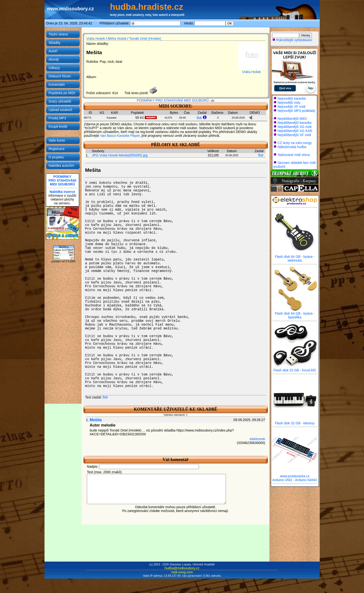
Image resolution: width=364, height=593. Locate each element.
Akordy (54, 59)
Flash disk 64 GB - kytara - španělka (295, 313)
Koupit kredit (58, 126)
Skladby (55, 43)
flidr (199, 118)
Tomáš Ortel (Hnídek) (145, 38)
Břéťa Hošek (117, 38)
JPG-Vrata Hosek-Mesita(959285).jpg (120, 155)
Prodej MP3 (57, 118)
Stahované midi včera (293, 155)
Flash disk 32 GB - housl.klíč (295, 368)
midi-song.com (182, 572)
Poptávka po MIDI (62, 93)
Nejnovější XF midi (291, 107)
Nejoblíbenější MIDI (292, 119)
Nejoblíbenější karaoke (294, 123)
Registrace (57, 149)
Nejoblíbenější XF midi (294, 135)
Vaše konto (57, 140)
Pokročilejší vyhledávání (292, 40)
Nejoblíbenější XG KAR (294, 131)
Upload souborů (60, 110)
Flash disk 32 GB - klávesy (295, 421)
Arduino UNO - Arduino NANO (294, 480)
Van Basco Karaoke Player (120, 136)
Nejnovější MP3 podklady (296, 111)
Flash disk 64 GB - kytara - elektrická (295, 257)
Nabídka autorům (61, 165)
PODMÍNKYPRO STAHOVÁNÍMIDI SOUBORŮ (62, 180)
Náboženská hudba (291, 147)
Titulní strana (58, 34)
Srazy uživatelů (60, 101)
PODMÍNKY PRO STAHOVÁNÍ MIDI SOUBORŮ (173, 100)
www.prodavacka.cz (295, 474)
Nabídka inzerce (62, 192)
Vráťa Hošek (95, 38)
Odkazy (54, 68)
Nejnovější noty (288, 102)
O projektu (56, 157)
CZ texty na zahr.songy (294, 143)
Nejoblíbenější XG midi (294, 127)
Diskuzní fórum (60, 76)
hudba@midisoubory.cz (182, 568)
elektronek (257, 439)
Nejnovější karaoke (291, 98)
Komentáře (57, 84)
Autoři (53, 51)
